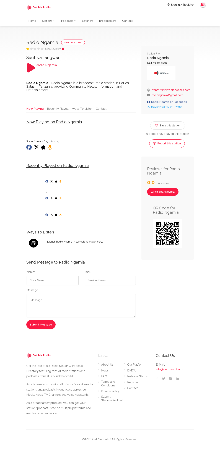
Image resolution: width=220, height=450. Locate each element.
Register (132, 383)
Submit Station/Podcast (112, 399)
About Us (107, 365)
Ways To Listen (83, 108)
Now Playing (35, 108)
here (99, 242)
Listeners (87, 20)
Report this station (167, 143)
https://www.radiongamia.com (171, 90)
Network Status (137, 377)
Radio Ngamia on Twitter (166, 106)
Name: (31, 273)
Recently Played (58, 108)
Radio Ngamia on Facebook (169, 101)
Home (32, 20)
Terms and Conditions (108, 384)
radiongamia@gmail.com (167, 95)
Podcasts (67, 20)
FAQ (104, 377)
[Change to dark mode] (202, 5)
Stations (47, 20)
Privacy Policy (110, 392)
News (105, 371)
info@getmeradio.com (170, 370)
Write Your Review (163, 191)
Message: (32, 291)
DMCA (131, 371)
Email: (87, 273)
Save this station (167, 125)
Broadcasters (107, 20)
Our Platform (135, 365)
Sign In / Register (180, 4)
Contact (127, 20)
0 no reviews (53, 49)
